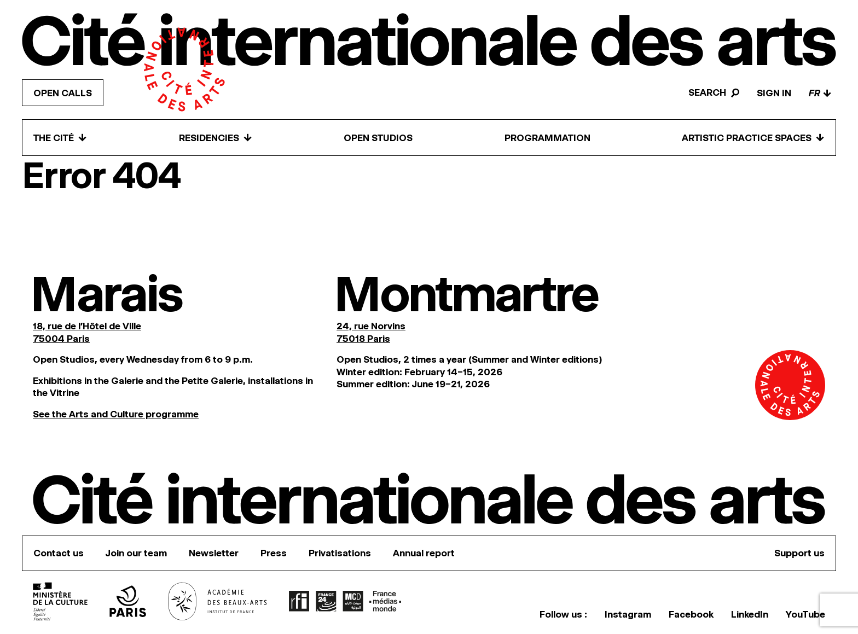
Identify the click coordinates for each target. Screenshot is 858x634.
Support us (799, 553)
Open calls (62, 93)
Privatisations (340, 553)
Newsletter (214, 553)
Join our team (136, 553)
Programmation (547, 137)
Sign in (774, 93)
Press (273, 553)
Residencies (215, 137)
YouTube (805, 614)
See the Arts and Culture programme (116, 414)
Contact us (58, 553)
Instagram (628, 614)
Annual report (424, 553)
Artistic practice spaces (753, 137)
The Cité (60, 137)
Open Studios (378, 137)
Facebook (691, 614)
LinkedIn (749, 614)
